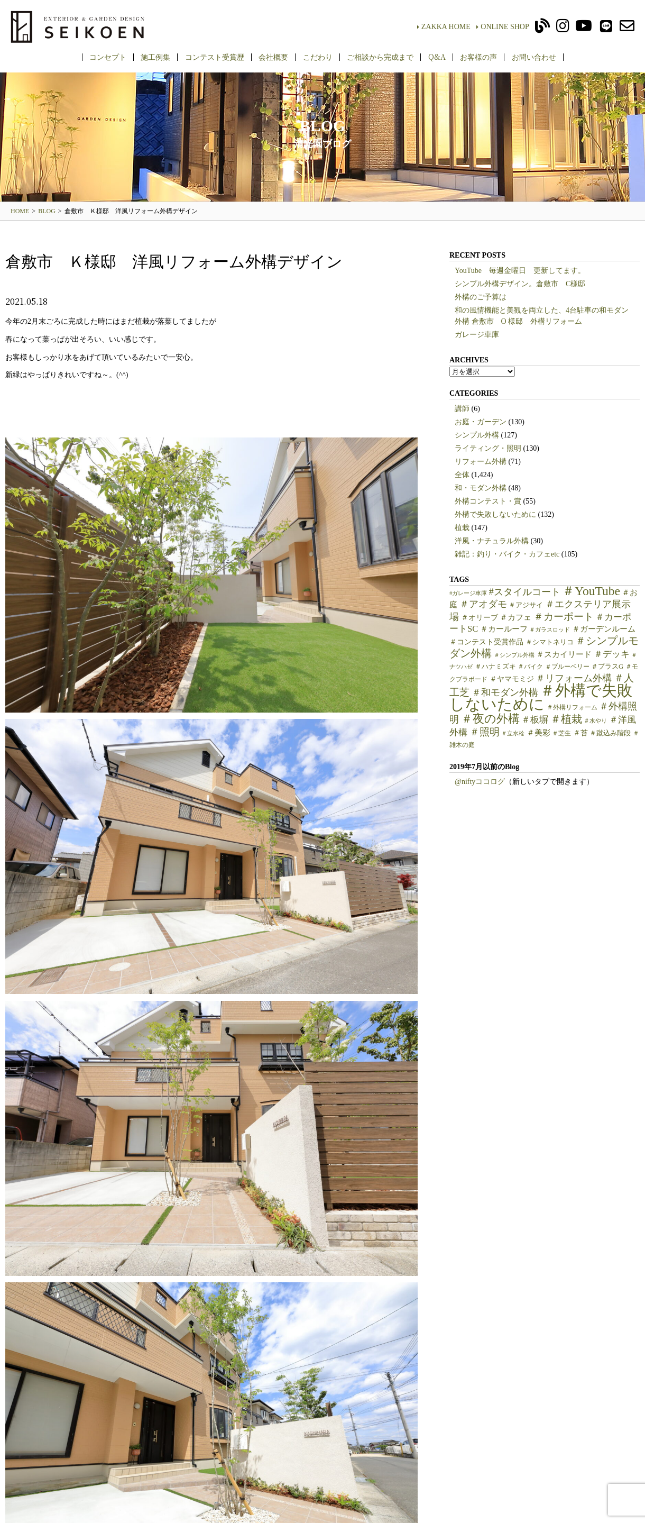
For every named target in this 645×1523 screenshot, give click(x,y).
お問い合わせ (534, 56)
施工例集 (155, 56)
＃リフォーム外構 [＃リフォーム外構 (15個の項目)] (574, 678)
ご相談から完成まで (380, 56)
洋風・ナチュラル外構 (492, 541)
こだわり (318, 56)
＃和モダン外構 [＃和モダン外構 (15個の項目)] (505, 692)
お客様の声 (478, 56)
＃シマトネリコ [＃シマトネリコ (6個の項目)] (550, 642)
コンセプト (107, 56)
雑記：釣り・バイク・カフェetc (507, 554)
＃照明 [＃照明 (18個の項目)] (484, 731)
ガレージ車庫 (477, 335)
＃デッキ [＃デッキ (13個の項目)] (612, 654)
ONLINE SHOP (502, 27)
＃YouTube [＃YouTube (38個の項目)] (591, 591)
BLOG (47, 211)
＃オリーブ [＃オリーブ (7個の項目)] (479, 618)
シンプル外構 (477, 435)
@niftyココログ (480, 782)
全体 (462, 475)
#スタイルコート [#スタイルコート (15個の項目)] (524, 592)
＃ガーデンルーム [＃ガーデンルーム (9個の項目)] (603, 629)
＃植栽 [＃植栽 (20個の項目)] (566, 719)
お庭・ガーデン (480, 422)
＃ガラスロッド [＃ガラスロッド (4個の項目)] (549, 630)
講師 (462, 409)
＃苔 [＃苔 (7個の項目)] (580, 733)
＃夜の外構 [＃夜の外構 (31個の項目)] (490, 718)
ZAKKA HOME (444, 27)
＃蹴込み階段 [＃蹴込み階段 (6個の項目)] (610, 733)
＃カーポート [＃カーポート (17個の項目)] (563, 616)
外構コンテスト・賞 (488, 501)
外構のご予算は (480, 297)
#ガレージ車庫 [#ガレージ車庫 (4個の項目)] (468, 593)
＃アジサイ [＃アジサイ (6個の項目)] (526, 605)
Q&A (437, 56)
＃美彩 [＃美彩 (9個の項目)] (538, 732)
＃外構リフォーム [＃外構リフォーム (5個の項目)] (572, 707)
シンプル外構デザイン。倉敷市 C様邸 (520, 284)
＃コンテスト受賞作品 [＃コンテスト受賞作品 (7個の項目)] (486, 642)
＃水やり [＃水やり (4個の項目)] (595, 721)
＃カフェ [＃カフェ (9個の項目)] (515, 617)
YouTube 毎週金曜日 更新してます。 (520, 271)
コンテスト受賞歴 (214, 56)
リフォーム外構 (480, 462)
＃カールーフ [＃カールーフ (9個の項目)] (504, 629)
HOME (20, 211)
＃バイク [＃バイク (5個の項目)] (530, 666)
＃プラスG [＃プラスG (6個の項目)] (607, 666)
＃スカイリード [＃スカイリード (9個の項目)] (564, 654)
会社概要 (273, 56)
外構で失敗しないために (495, 514)
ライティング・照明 (488, 448)
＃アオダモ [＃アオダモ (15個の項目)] (483, 604)
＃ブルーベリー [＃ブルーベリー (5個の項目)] (567, 666)
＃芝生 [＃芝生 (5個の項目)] (561, 733)
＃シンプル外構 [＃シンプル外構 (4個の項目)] (514, 655)
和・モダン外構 (480, 488)
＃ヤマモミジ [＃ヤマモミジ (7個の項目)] (512, 679)
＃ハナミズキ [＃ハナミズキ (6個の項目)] (495, 666)
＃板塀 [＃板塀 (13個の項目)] (534, 720)
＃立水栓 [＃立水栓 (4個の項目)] (512, 733)
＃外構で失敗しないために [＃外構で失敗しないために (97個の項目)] (540, 697)
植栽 (462, 528)
